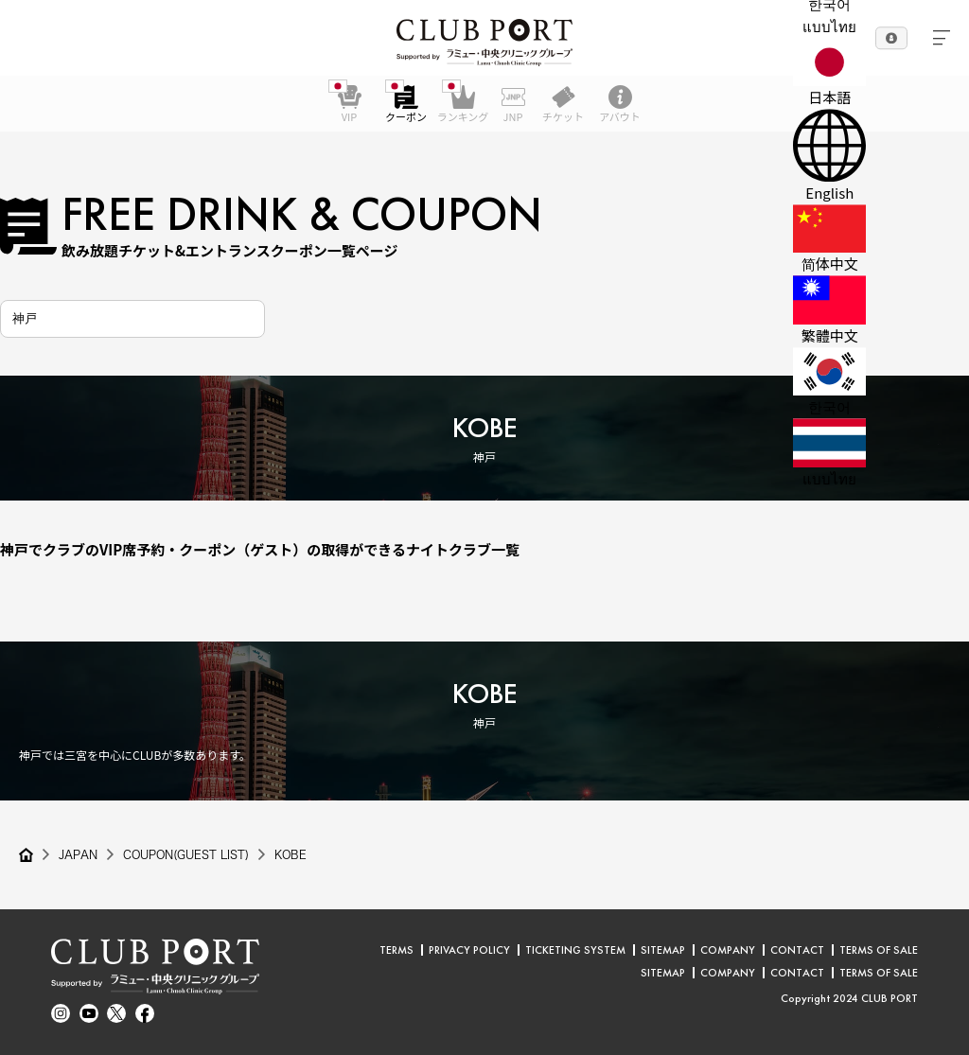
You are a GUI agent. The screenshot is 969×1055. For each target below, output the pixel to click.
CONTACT (797, 950)
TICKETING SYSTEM (575, 950)
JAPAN (78, 855)
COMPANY (727, 950)
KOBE (292, 855)
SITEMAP (663, 950)
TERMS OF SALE (878, 950)
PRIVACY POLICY (469, 950)
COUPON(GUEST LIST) (187, 855)
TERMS (396, 950)
